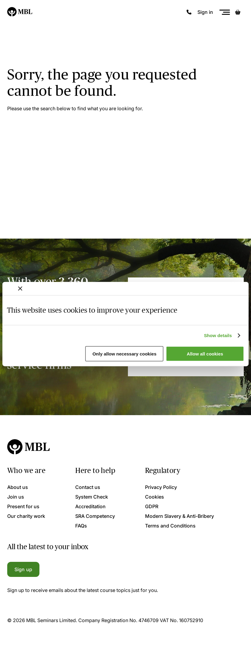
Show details (218, 335)
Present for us (23, 506)
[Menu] (224, 12)
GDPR (151, 506)
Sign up (23, 569)
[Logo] (20, 12)
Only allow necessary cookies (124, 353)
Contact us (87, 487)
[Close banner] (20, 288)
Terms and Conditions (170, 526)
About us (17, 487)
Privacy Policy (161, 487)
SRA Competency (95, 516)
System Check (91, 497)
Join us (15, 497)
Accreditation (90, 506)
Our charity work (26, 516)
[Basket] (238, 12)
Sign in (205, 12)
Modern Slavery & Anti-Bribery (179, 516)
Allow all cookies (205, 353)
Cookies (154, 497)
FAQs (81, 526)
